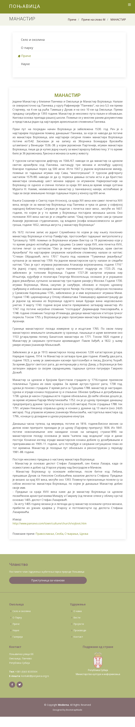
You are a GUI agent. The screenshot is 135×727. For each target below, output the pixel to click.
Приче (72, 19)
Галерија (18, 646)
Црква (84, 534)
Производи (79, 640)
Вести (76, 627)
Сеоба (59, 534)
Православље (45, 534)
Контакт (78, 646)
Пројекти (78, 633)
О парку (27, 48)
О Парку (17, 627)
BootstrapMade (74, 719)
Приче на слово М (93, 19)
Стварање (71, 534)
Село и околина (33, 40)
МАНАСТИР (118, 19)
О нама (77, 621)
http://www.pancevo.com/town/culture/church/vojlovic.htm (49, 523)
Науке (25, 64)
